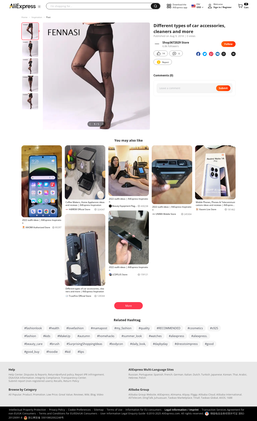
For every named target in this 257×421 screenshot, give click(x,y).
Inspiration (37, 17)
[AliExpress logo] (22, 6)
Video (100, 394)
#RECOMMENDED (168, 328)
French (168, 374)
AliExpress (163, 394)
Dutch (196, 374)
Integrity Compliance (47, 377)
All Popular (15, 394)
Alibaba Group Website (142, 394)
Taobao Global (209, 397)
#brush (54, 344)
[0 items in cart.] (243, 6)
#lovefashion (75, 328)
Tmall (196, 397)
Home (24, 17)
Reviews (78, 394)
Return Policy (71, 381)
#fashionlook (33, 328)
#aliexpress (176, 336)
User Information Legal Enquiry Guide (122, 413)
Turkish (205, 374)
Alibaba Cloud (206, 394)
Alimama (176, 394)
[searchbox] (100, 6)
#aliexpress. (199, 336)
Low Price (52, 394)
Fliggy (194, 394)
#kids (46, 336)
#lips (81, 352)
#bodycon (116, 344)
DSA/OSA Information (21, 377)
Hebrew (133, 377)
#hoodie (52, 352)
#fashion (30, 336)
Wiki (86, 394)
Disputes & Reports (35, 374)
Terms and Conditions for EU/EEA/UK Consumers (68, 413)
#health (54, 328)
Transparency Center (73, 377)
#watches (155, 336)
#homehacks (105, 336)
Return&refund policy (61, 374)
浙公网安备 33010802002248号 (44, 417)
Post (48, 17)
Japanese (216, 374)
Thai (235, 374)
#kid (67, 352)
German (178, 374)
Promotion (39, 394)
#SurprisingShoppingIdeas (84, 344)
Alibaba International (229, 394)
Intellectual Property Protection (27, 409)
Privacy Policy (57, 409)
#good (209, 344)
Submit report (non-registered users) (31, 381)
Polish (142, 377)
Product (27, 394)
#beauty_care (33, 344)
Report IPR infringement (89, 374)
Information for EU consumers (143, 409)
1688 (229, 397)
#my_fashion (123, 328)
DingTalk (148, 397)
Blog (93, 394)
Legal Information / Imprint (182, 409)
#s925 (214, 328)
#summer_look (132, 336)
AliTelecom (135, 397)
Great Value (66, 394)
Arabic (243, 374)
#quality (144, 328)
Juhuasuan (160, 397)
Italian (188, 374)
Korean (227, 374)
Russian (133, 374)
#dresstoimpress (186, 344)
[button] (39, 6)
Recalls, (58, 381)
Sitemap (99, 409)
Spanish (158, 374)
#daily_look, (138, 344)
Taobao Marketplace (180, 397)
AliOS (222, 397)
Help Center (16, 374)
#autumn (83, 336)
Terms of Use (114, 409)
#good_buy (31, 352)
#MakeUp (63, 336)
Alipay (186, 394)
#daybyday (160, 344)
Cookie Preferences (79, 409)
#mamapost (99, 328)
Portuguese (146, 374)
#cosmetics (195, 328)
